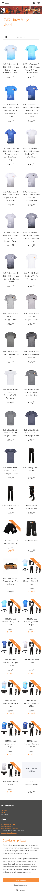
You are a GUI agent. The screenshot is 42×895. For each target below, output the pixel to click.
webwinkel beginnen (30, 887)
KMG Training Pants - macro (31, 469)
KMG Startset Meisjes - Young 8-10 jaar (10, 621)
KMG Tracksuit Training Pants (31, 507)
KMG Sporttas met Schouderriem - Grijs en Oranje (10, 581)
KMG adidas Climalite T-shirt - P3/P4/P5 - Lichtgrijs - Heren (31, 392)
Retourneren (5, 871)
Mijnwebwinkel (22, 891)
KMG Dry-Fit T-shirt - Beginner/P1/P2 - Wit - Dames (31, 276)
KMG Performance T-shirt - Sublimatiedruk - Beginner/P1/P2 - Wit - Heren (31, 152)
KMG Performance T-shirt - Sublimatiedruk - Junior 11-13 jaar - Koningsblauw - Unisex (10, 110)
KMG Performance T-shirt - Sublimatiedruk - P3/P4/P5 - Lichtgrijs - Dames (10, 236)
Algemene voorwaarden (8, 876)
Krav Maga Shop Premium (8, 833)
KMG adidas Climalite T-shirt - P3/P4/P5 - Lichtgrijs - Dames (10, 432)
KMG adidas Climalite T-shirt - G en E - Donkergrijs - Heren (31, 432)
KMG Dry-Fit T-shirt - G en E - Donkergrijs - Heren (10, 354)
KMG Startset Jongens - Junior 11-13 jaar (10, 744)
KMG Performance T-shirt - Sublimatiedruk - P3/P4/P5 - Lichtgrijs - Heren (31, 196)
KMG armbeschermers (31, 783)
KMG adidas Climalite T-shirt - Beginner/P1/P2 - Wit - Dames (10, 393)
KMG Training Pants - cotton (10, 507)
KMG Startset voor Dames (31, 661)
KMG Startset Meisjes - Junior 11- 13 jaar (31, 621)
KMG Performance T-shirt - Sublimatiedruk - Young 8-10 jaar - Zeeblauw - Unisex (31, 68)
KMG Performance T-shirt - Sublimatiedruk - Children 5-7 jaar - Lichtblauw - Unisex (10, 68)
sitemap (20, 887)
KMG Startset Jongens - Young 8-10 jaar (31, 703)
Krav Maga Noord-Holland (8, 824)
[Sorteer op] (21, 37)
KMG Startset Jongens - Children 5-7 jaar (10, 703)
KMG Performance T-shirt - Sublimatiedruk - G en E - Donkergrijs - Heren (31, 236)
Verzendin (4, 874)
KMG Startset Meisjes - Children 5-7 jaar (31, 581)
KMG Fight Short (31, 540)
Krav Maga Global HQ (7, 826)
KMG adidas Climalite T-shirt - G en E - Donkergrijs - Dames (10, 470)
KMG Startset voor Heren (10, 783)
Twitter (3, 812)
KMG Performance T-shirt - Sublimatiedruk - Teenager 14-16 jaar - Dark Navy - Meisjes (10, 154)
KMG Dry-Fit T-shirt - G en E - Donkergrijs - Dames (31, 354)
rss (23, 887)
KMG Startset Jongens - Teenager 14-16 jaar (31, 744)
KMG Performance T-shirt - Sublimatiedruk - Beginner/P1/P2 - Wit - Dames (10, 196)
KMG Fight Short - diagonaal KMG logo (10, 542)
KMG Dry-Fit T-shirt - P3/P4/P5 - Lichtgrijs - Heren (10, 316)
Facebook (4, 810)
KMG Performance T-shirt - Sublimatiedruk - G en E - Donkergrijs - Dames (10, 277)
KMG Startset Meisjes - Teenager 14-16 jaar (10, 662)
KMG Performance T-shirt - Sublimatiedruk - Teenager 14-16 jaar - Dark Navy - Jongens (31, 110)
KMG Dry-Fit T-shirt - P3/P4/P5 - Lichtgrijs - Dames (31, 316)
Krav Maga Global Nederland (9, 828)
